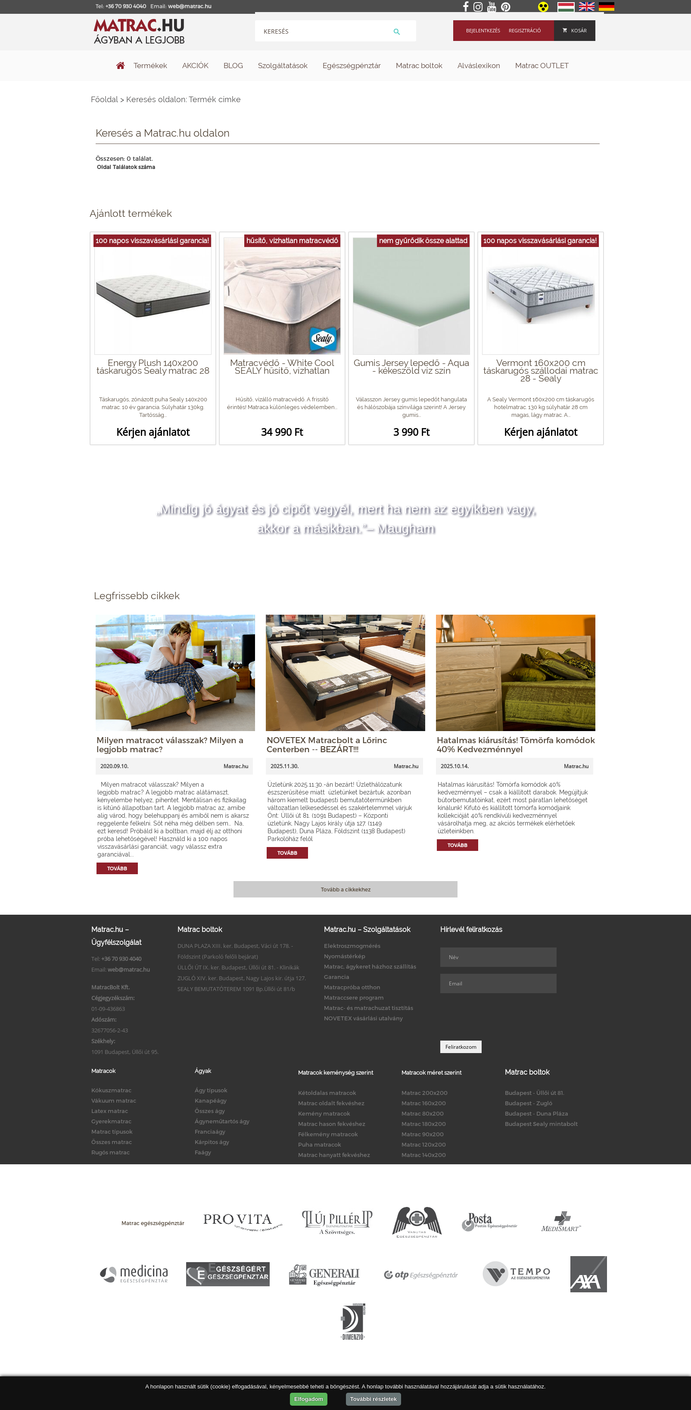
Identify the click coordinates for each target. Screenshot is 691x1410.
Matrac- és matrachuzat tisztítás (368, 1007)
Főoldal (104, 99)
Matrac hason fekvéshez (331, 1123)
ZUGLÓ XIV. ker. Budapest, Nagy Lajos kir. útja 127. (241, 978)
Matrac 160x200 (424, 1103)
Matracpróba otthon (352, 987)
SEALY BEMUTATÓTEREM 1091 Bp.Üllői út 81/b (236, 989)
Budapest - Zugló (528, 1103)
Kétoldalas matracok (327, 1092)
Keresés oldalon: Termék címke (183, 99)
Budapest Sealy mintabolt (541, 1123)
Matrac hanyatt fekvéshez (334, 1154)
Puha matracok (319, 1144)
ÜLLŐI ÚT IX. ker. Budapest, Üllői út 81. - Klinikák (238, 967)
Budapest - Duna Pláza (536, 1113)
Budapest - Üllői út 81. (534, 1092)
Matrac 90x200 (423, 1134)
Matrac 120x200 (424, 1144)
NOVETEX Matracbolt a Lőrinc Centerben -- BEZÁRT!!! (327, 744)
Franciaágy (210, 1131)
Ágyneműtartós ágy (222, 1121)
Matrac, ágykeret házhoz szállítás (370, 966)
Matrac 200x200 (425, 1092)
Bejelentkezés (483, 30)
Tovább (117, 868)
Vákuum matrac (113, 1100)
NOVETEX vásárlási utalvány (363, 1018)
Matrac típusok (112, 1131)
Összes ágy (210, 1110)
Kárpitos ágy (212, 1141)
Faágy (203, 1152)
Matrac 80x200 (423, 1113)
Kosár (575, 30)
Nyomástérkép (344, 956)
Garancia (336, 976)
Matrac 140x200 (424, 1154)
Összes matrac (111, 1141)
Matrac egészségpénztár (152, 1223)
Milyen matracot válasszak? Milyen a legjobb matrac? (169, 744)
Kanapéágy (211, 1100)
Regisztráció (525, 30)
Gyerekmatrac (111, 1121)
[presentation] (505, 1017)
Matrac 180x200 (424, 1123)
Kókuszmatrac (111, 1090)
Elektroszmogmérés (352, 945)
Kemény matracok (324, 1113)
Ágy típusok (211, 1090)
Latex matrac (109, 1110)
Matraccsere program (354, 997)
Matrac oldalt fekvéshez (331, 1103)
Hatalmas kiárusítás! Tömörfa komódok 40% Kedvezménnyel (516, 744)
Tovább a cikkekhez (345, 889)
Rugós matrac (110, 1152)
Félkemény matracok (328, 1134)
